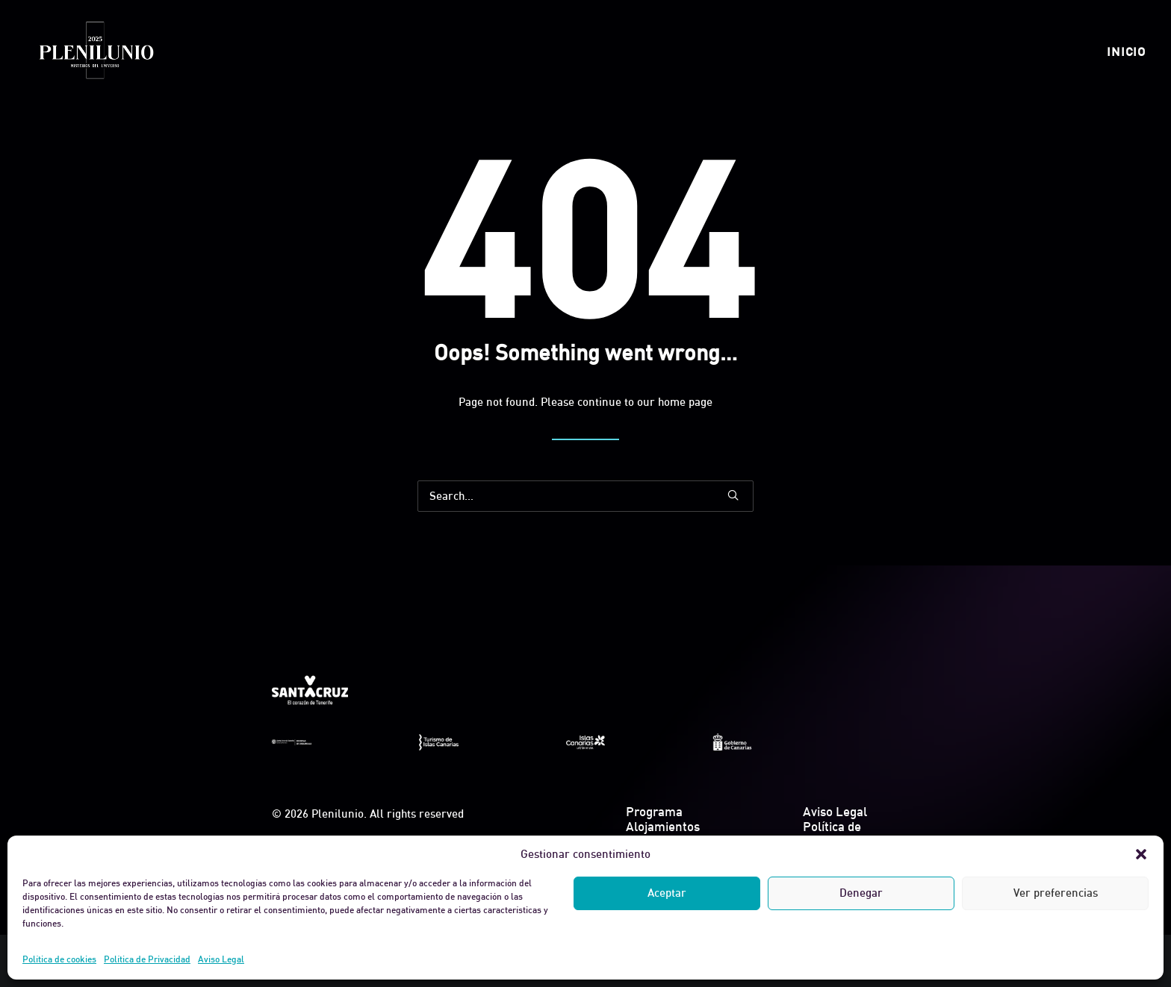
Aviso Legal (221, 959)
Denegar (861, 893)
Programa (654, 811)
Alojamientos (663, 826)
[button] (1141, 854)
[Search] (585, 496)
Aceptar (666, 893)
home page (685, 402)
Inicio (1126, 51)
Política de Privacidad (147, 959)
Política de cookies (59, 959)
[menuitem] (1126, 51)
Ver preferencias (1055, 893)
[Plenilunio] (95, 51)
